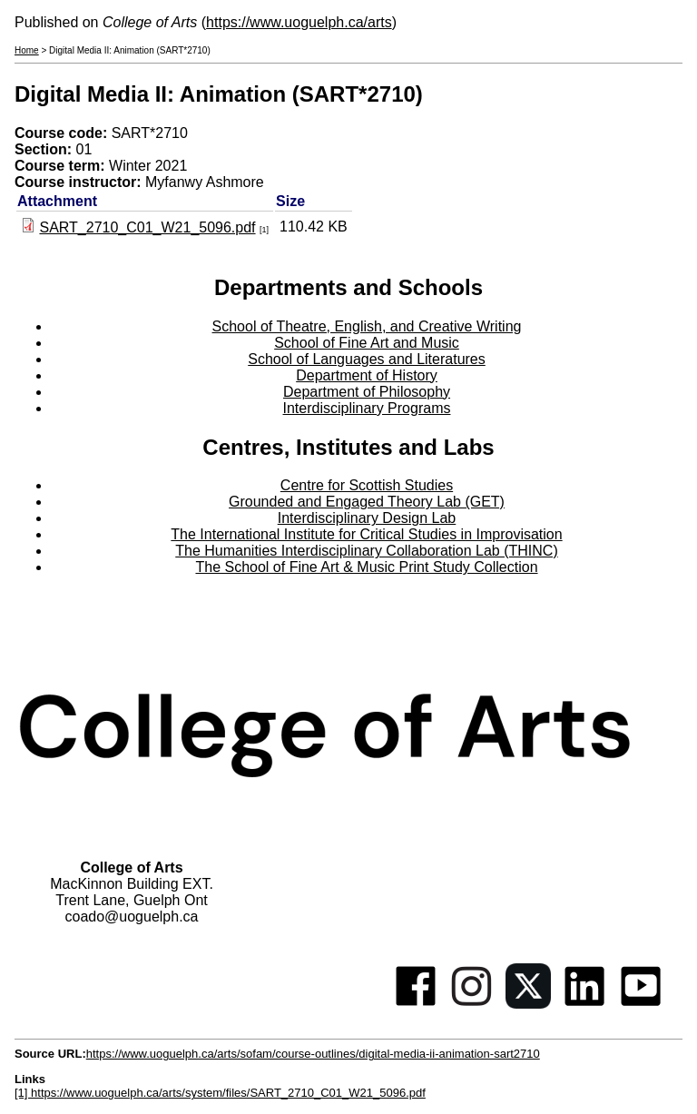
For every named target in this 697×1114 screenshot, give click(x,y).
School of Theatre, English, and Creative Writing (367, 326)
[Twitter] (528, 1003)
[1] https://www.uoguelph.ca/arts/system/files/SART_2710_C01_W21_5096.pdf (220, 1092)
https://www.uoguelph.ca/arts (299, 22)
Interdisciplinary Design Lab (367, 518)
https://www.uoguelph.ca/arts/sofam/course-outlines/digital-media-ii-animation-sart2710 (313, 1053)
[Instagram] (472, 1003)
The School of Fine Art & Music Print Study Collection (366, 567)
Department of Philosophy (366, 391)
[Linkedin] (584, 1003)
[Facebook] (415, 1003)
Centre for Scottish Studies (366, 485)
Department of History (366, 375)
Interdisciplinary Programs (367, 408)
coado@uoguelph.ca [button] (131, 916)
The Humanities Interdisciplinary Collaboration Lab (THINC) (366, 550)
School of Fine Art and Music (366, 342)
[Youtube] (640, 1003)
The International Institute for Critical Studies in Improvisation (366, 534)
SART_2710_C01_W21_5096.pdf (147, 227)
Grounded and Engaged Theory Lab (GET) (367, 501)
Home (27, 50)
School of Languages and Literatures (367, 359)
